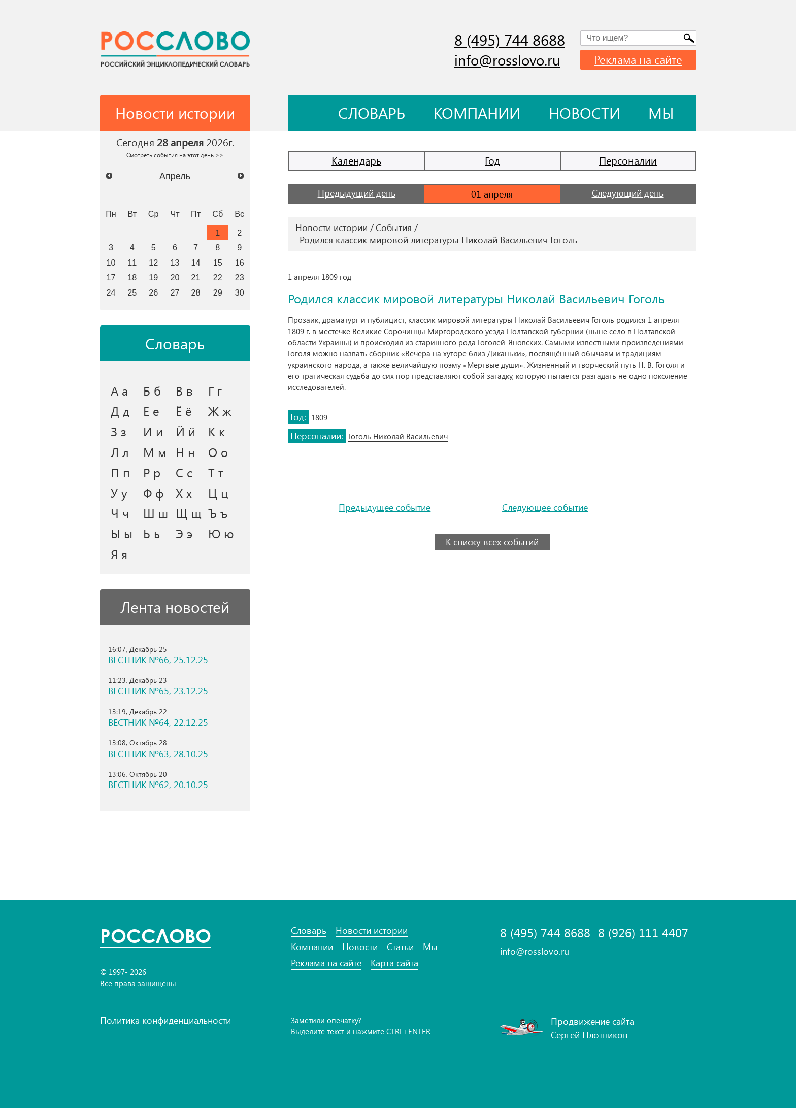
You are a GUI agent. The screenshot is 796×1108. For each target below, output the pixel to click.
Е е (151, 411)
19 (153, 277)
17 (110, 277)
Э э (184, 533)
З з (118, 431)
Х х (184, 492)
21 (196, 277)
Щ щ (189, 513)
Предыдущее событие (384, 507)
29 (217, 292)
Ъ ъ (217, 513)
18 (132, 277)
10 (110, 262)
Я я (119, 554)
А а (119, 390)
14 (196, 262)
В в (184, 390)
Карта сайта (394, 963)
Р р (151, 472)
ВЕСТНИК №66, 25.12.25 (158, 660)
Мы (661, 113)
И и (153, 431)
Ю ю (221, 533)
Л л (120, 452)
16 (239, 262)
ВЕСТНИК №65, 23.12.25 (158, 691)
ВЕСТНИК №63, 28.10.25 (158, 754)
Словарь (371, 113)
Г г (215, 390)
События (394, 227)
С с (184, 472)
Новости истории (331, 227)
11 (132, 262)
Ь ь (151, 533)
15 (217, 262)
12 (153, 262)
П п (120, 472)
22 (217, 277)
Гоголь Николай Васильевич (398, 436)
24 (110, 292)
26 (153, 292)
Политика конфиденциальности (165, 1020)
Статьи (400, 947)
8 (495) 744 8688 (509, 39)
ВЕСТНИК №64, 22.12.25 (158, 722)
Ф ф (153, 492)
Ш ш (155, 513)
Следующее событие (545, 507)
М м (155, 452)
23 (239, 277)
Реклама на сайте (638, 59)
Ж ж (219, 411)
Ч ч (120, 513)
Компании (477, 113)
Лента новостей (174, 607)
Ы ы (121, 533)
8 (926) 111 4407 (643, 932)
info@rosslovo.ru (507, 59)
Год (492, 160)
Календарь (356, 160)
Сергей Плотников (589, 1035)
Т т (215, 472)
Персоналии (628, 160)
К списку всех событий (492, 542)
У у (119, 492)
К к (216, 431)
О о (218, 452)
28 (196, 292)
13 (175, 262)
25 (132, 292)
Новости (584, 113)
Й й (185, 431)
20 (175, 277)
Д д (120, 411)
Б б (152, 390)
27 (175, 292)
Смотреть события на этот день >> (174, 155)
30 (239, 292)
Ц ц (218, 492)
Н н (185, 452)
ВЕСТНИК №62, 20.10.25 (158, 785)
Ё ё (184, 411)
